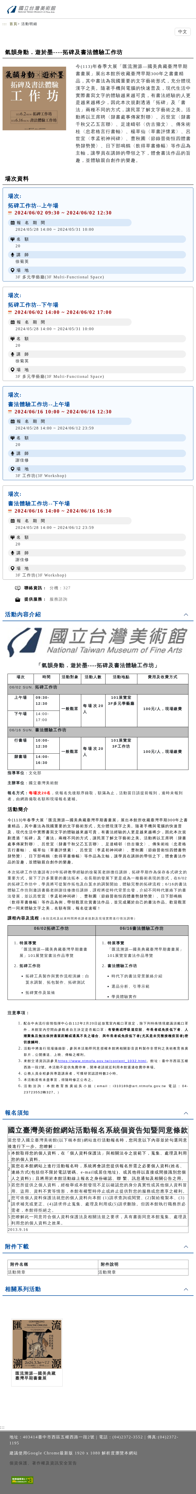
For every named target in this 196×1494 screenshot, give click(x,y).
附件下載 (17, 1246)
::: (5, 24)
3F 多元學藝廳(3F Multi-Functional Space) (60, 277)
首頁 (14, 24)
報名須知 (17, 1113)
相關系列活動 (23, 1289)
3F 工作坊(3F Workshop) (41, 476)
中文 (182, 31)
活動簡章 (17, 1272)
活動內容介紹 (23, 614)
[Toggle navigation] (188, 10)
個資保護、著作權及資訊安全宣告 (43, 1463)
